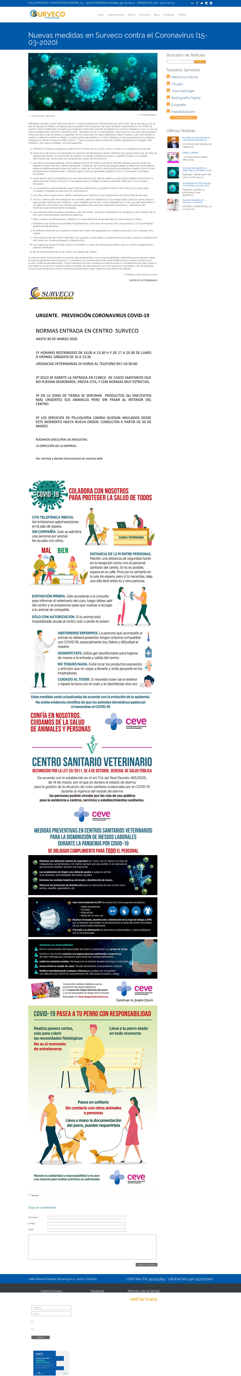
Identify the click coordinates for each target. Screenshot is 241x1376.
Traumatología (183, 91)
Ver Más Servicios (184, 117)
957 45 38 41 (127, 2)
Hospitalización (183, 112)
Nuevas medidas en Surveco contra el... (193, 201)
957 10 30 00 (167, 2)
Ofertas (182, 14)
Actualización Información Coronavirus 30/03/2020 (197, 184)
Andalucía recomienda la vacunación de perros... (196, 138)
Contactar (168, 14)
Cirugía (177, 84)
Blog (156, 14)
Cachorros (144, 14)
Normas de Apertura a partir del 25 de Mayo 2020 (197, 169)
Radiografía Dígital (185, 98)
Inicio (101, 14)
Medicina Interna (184, 77)
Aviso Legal (54, 1322)
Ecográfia (178, 105)
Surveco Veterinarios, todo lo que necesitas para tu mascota (97, 1297)
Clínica (131, 14)
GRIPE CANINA (190, 152)
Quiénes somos (115, 14)
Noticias (35, 1195)
